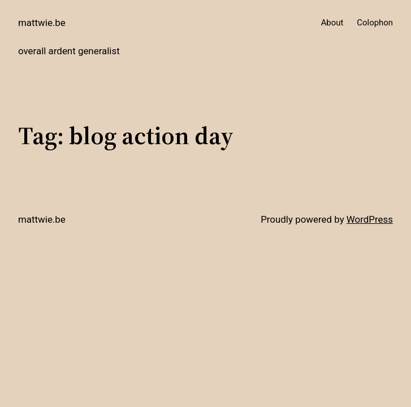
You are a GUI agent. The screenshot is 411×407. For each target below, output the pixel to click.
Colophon (375, 23)
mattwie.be (42, 22)
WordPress (370, 219)
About (332, 23)
